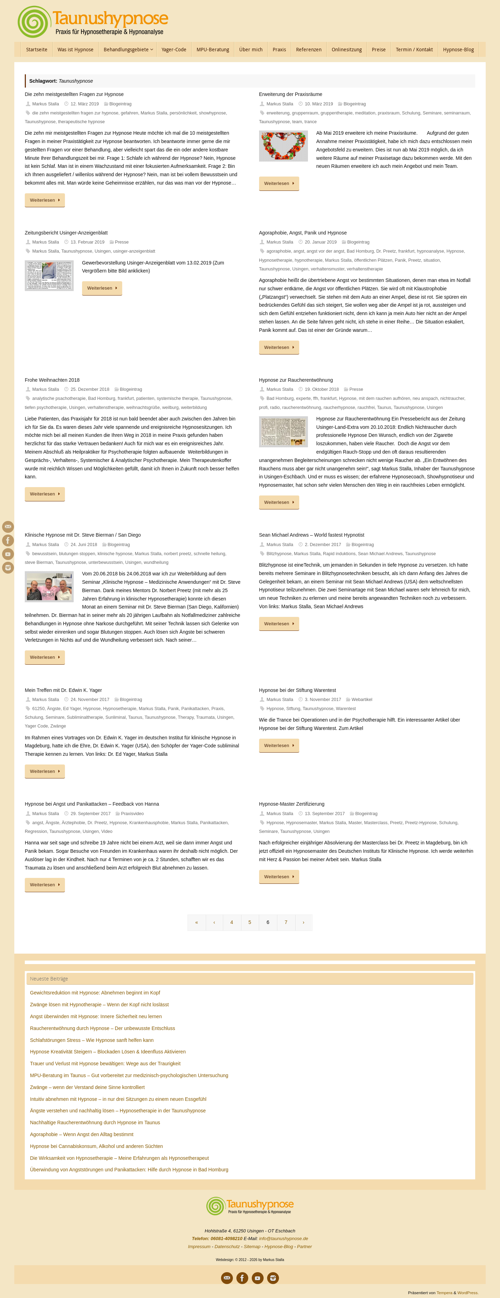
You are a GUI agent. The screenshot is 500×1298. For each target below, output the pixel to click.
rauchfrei (366, 407)
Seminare (432, 113)
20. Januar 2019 (321, 242)
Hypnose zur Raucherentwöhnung (296, 380)
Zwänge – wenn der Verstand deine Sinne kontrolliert (87, 1087)
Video (106, 831)
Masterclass (376, 822)
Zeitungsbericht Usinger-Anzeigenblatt (66, 233)
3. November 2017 (323, 699)
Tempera (444, 1292)
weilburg (170, 407)
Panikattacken (195, 708)
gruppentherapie (337, 113)
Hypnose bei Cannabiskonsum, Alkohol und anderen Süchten (96, 1146)
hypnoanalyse (430, 251)
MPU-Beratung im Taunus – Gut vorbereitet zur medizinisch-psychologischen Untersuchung (129, 1075)
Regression (36, 831)
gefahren (129, 113)
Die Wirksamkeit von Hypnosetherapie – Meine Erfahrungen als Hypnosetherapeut (119, 1158)
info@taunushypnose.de (283, 1238)
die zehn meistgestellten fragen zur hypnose (75, 113)
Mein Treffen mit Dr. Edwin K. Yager (63, 690)
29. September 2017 (91, 813)
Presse (121, 242)
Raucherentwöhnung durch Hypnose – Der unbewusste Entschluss (102, 1028)
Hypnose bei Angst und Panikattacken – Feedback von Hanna (92, 804)
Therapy (185, 717)
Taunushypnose (40, 121)
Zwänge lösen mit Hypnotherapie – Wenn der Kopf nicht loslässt (99, 1004)
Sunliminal (115, 717)
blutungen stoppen (77, 553)
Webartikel (362, 699)
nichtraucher (452, 398)
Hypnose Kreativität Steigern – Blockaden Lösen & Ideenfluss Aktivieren (108, 1051)
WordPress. (468, 1292)
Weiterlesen (46, 200)
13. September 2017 (325, 813)
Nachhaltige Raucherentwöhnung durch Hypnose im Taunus (95, 1122)
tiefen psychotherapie (46, 407)
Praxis (217, 708)
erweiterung (277, 113)
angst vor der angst (325, 251)
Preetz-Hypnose (420, 822)
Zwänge (58, 726)
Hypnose (455, 251)
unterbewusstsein (106, 562)
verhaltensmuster (327, 269)
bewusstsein (44, 553)
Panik (400, 260)
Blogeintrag (120, 104)
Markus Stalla (45, 104)
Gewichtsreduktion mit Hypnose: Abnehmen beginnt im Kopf (95, 992)
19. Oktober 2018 (322, 389)
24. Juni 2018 (84, 544)
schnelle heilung (209, 553)
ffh (315, 398)
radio (275, 407)
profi (263, 407)
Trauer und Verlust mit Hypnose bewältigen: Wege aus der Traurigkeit (105, 1063)
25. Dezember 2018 (90, 389)
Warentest (346, 708)
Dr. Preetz (386, 251)
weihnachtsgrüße (143, 407)
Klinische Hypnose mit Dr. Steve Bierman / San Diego (83, 535)
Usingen (103, 251)
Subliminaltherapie (85, 717)
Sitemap (252, 1246)
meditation (365, 113)
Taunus (384, 407)
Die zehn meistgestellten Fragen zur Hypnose (74, 94)
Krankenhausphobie (149, 822)
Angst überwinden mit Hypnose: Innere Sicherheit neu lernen (96, 1016)
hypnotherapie (309, 260)
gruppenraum (305, 113)
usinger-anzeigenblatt (134, 251)
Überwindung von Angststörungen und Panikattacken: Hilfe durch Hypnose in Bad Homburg (129, 1169)
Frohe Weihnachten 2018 (52, 380)
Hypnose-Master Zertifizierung (292, 804)
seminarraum (457, 113)
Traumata (205, 717)
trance (310, 121)
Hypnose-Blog (279, 1246)
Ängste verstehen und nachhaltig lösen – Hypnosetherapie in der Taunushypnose (118, 1110)
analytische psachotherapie (59, 398)
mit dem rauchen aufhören (384, 398)
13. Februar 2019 (88, 242)
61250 (38, 708)
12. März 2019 (85, 104)
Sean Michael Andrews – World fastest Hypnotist (312, 535)
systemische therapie (177, 398)
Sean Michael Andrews (380, 553)
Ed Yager (72, 708)
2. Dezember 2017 (323, 544)
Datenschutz (227, 1246)
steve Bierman (39, 562)
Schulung (411, 113)
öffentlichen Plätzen (373, 260)
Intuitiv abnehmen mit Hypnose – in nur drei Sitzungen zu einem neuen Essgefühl (118, 1099)
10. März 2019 (319, 104)
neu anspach (425, 398)
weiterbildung (194, 407)
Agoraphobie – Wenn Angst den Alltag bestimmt (81, 1134)
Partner (304, 1246)
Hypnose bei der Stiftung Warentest (297, 690)
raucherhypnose (339, 407)
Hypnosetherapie (275, 260)
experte (303, 398)
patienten (145, 398)
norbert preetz (177, 553)
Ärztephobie (73, 822)
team (297, 121)
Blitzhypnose (278, 553)
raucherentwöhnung (301, 407)
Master (355, 822)
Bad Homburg (360, 251)
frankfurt (406, 251)
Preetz (414, 260)
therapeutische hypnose (81, 121)
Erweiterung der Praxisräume (290, 94)
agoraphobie (278, 251)
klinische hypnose (115, 553)
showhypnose (212, 113)
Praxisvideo (132, 813)
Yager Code (36, 726)
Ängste (54, 708)
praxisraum (388, 113)
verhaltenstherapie (365, 269)
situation (432, 260)
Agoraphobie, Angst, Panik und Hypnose (303, 233)
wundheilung (156, 562)
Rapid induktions (339, 553)
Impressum (199, 1246)
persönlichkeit (183, 113)
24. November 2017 (90, 699)
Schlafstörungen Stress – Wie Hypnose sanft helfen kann (92, 1040)
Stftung (293, 708)
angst (298, 251)
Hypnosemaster (301, 822)
